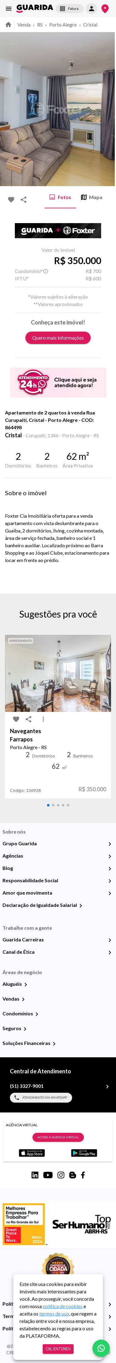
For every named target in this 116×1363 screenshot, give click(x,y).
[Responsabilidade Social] (110, 881)
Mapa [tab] (91, 197)
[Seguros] (25, 1029)
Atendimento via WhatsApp (41, 1098)
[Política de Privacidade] (110, 1304)
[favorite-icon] (11, 200)
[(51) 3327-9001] (107, 1086)
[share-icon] (23, 200)
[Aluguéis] (25, 984)
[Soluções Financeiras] (54, 1043)
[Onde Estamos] (105, 9)
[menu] (8, 8)
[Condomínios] (37, 1014)
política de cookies (63, 1306)
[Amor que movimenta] (110, 893)
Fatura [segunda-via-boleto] (70, 8)
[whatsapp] (101, 1348)
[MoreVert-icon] (43, 719)
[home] (34, 8)
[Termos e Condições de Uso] (110, 1316)
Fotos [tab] (60, 197)
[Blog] (110, 868)
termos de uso (54, 1313)
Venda (24, 24)
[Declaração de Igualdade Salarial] (80, 905)
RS (40, 24)
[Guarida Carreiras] (110, 940)
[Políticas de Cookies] (110, 1329)
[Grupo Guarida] (110, 844)
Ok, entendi (58, 1349)
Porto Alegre (63, 24)
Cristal (90, 24)
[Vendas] (23, 999)
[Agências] (110, 856)
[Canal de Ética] (110, 952)
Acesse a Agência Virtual (58, 1137)
